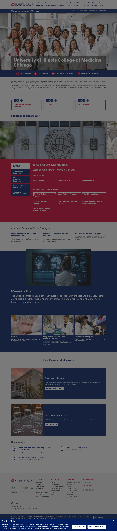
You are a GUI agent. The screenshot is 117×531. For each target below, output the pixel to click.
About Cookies (79, 527)
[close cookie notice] (114, 520)
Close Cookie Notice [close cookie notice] (96, 527)
